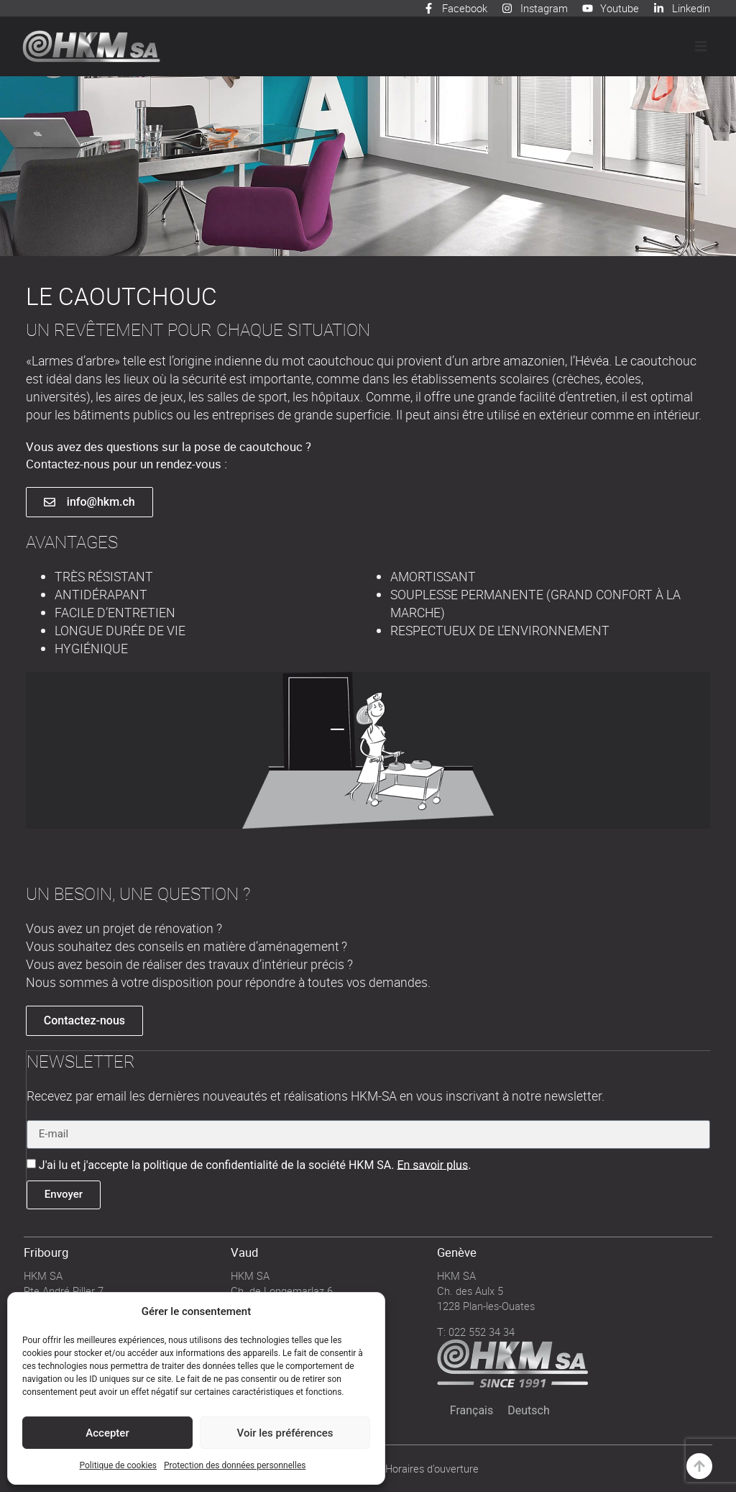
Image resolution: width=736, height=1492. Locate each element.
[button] (701, 46)
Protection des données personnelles (235, 1465)
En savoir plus (432, 1163)
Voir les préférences (285, 1433)
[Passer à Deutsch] (528, 1410)
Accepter (107, 1433)
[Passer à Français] (472, 1410)
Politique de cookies (118, 1465)
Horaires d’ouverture (432, 1467)
